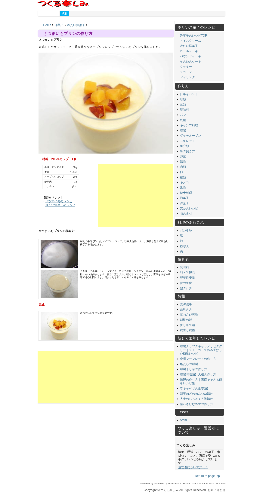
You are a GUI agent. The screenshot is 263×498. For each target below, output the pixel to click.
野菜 (183, 156)
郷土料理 (186, 192)
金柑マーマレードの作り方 (198, 358)
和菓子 (184, 198)
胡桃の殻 (186, 319)
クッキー (186, 66)
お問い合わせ (216, 490)
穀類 (183, 99)
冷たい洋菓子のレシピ (60, 205)
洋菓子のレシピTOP (193, 35)
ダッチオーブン (190, 135)
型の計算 (186, 288)
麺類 (183, 177)
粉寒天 (184, 246)
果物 (183, 187)
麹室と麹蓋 (187, 330)
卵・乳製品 (187, 272)
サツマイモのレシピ (58, 201)
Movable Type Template (212, 483)
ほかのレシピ (189, 208)
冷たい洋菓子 (76, 25)
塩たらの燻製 (189, 364)
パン (183, 114)
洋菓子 (59, 25)
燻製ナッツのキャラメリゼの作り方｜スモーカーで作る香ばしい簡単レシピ (201, 350)
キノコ (184, 182)
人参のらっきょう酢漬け (196, 398)
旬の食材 (186, 213)
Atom (183, 420)
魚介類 (184, 146)
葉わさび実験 (189, 314)
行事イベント (189, 94)
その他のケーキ (190, 61)
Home (47, 25)
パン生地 (186, 230)
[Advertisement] (135, 195)
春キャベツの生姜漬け (195, 388)
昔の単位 (186, 283)
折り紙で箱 (187, 325)
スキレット (187, 140)
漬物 (183, 161)
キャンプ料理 (189, 125)
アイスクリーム (190, 40)
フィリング (187, 77)
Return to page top (207, 476)
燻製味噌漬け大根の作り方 (198, 374)
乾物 (183, 120)
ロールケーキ (189, 51)
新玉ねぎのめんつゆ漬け (196, 393)
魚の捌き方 (187, 151)
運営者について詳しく (193, 467)
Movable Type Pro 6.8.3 (167, 483)
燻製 (183, 130)
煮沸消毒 (186, 304)
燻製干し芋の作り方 (193, 369)
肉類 (183, 166)
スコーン (186, 72)
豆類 (183, 104)
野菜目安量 (187, 277)
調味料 (184, 109)
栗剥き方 (186, 309)
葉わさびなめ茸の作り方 (196, 404)
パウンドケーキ (190, 56)
